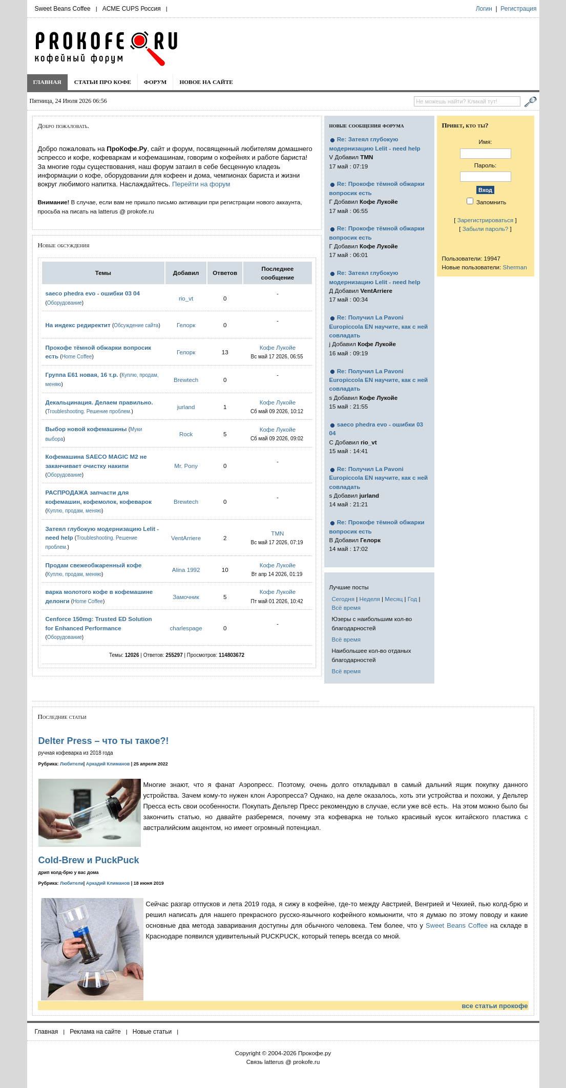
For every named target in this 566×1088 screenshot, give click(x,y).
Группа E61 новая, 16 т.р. (82, 374)
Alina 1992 (186, 569)
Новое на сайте (206, 82)
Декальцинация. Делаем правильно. (99, 402)
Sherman (515, 267)
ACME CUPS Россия (131, 8)
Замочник (186, 596)
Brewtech (186, 379)
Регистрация (518, 8)
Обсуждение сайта (136, 325)
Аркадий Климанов (108, 763)
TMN (277, 533)
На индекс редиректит (78, 325)
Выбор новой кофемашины (86, 428)
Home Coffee (77, 356)
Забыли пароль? (486, 228)
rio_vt (186, 298)
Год (412, 598)
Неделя (369, 598)
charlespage (186, 628)
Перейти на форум (201, 184)
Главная (47, 82)
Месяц (394, 598)
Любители (71, 763)
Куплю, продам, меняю (74, 511)
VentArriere (186, 538)
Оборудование (64, 303)
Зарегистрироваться (485, 220)
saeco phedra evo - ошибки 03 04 (93, 293)
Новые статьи (152, 1031)
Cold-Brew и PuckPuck (88, 860)
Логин (484, 8)
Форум (155, 82)
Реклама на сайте (95, 1031)
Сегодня (343, 598)
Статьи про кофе (102, 82)
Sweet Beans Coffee (63, 8)
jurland (186, 406)
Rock (186, 434)
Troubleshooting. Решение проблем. (89, 411)
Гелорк (186, 325)
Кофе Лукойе (278, 347)
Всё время (346, 607)
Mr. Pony (186, 465)
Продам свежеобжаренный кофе (94, 565)
